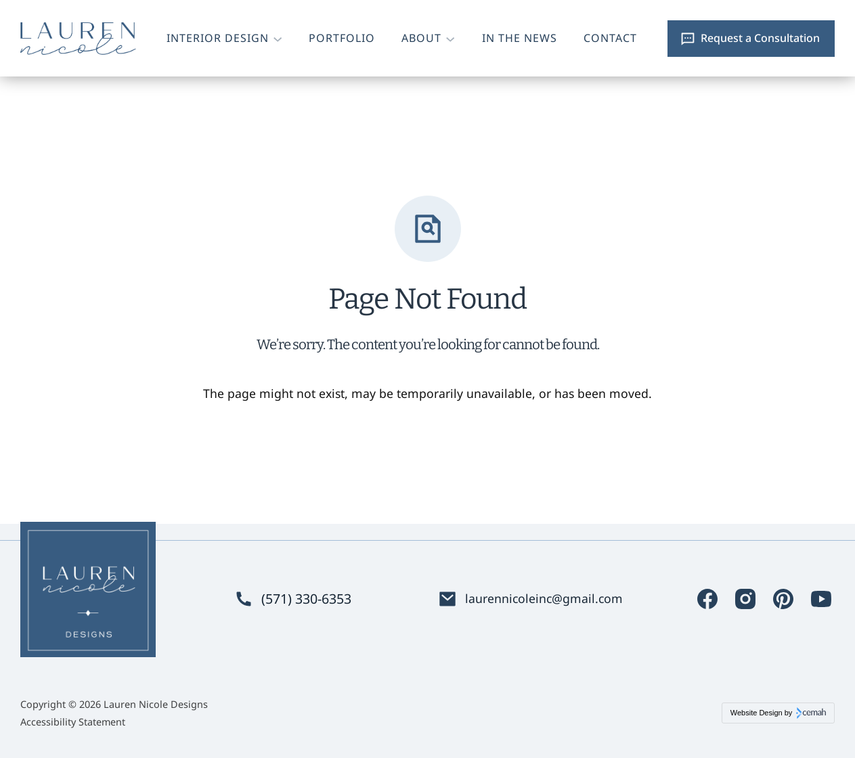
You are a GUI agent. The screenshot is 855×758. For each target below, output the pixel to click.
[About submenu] (450, 38)
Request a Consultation (760, 37)
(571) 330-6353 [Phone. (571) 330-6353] (306, 599)
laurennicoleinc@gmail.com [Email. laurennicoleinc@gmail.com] (544, 599)
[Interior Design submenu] (277, 38)
